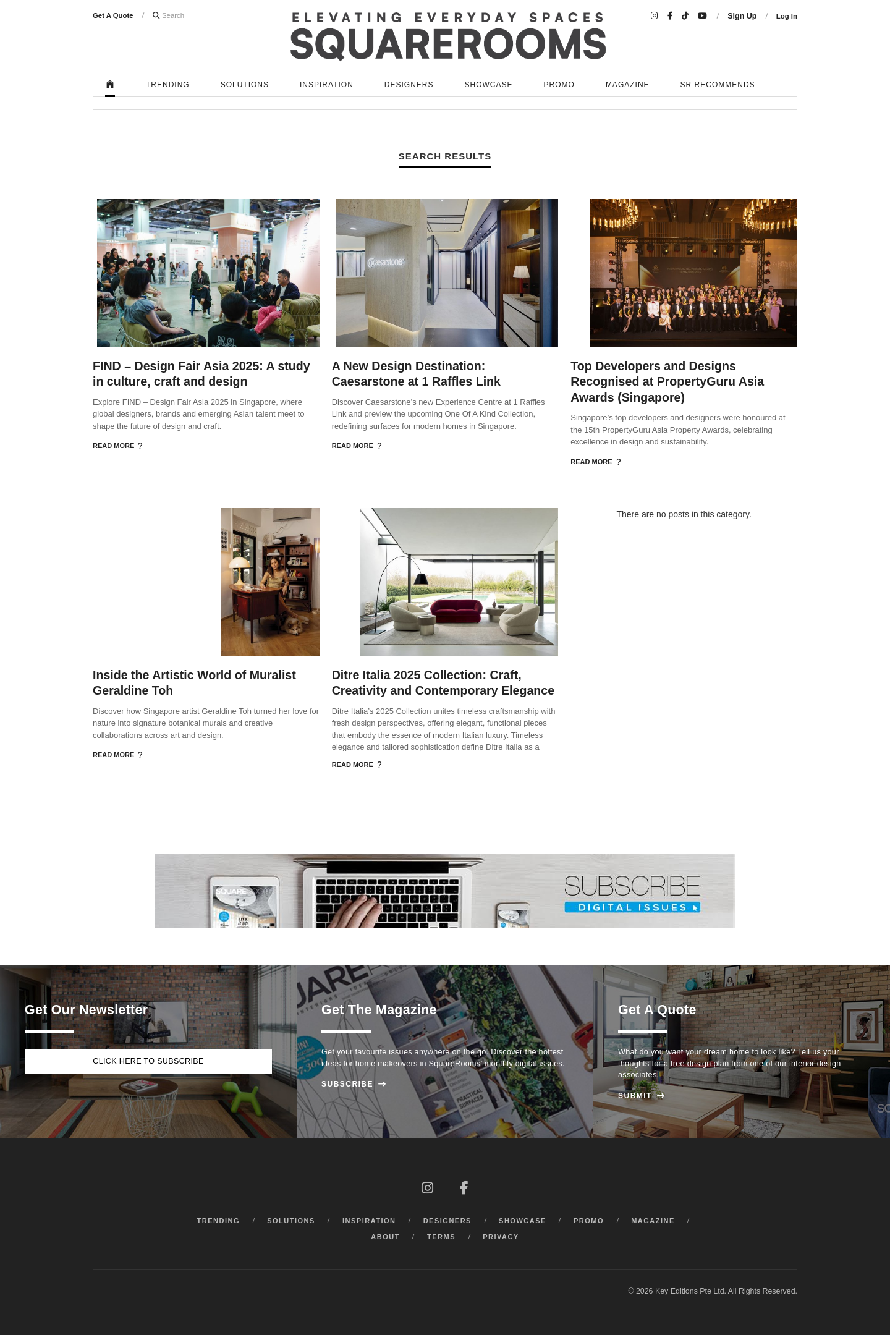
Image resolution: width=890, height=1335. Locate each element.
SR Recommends (717, 84)
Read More (118, 445)
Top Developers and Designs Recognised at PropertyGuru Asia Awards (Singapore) (667, 381)
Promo (559, 84)
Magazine (628, 84)
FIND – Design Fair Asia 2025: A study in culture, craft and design (201, 373)
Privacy (501, 1236)
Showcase (489, 84)
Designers (409, 84)
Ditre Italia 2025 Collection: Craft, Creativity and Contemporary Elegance (443, 682)
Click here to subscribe (148, 1061)
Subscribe (353, 1084)
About (385, 1236)
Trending (168, 84)
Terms (441, 1236)
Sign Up (741, 16)
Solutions (245, 84)
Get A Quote (113, 15)
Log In (786, 16)
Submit (641, 1095)
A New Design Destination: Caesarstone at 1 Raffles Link (416, 373)
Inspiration (327, 84)
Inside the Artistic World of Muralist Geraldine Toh (194, 682)
